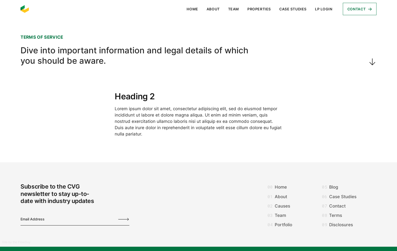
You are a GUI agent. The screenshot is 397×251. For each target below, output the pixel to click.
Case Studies (293, 9)
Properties (259, 9)
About (213, 9)
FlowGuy (24, 242)
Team (233, 9)
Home (192, 9)
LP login (323, 9)
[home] (24, 9)
